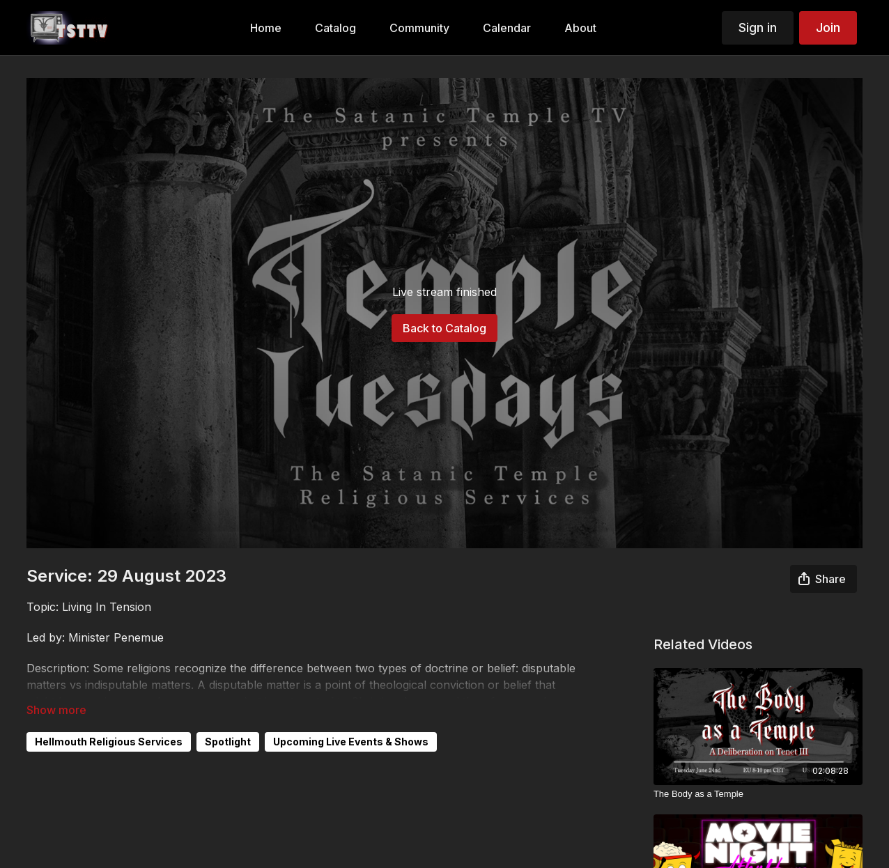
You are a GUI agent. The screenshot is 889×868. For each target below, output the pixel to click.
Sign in (758, 27)
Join (828, 27)
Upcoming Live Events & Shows (350, 741)
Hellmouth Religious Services (109, 741)
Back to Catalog (444, 328)
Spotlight (228, 741)
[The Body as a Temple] (758, 794)
